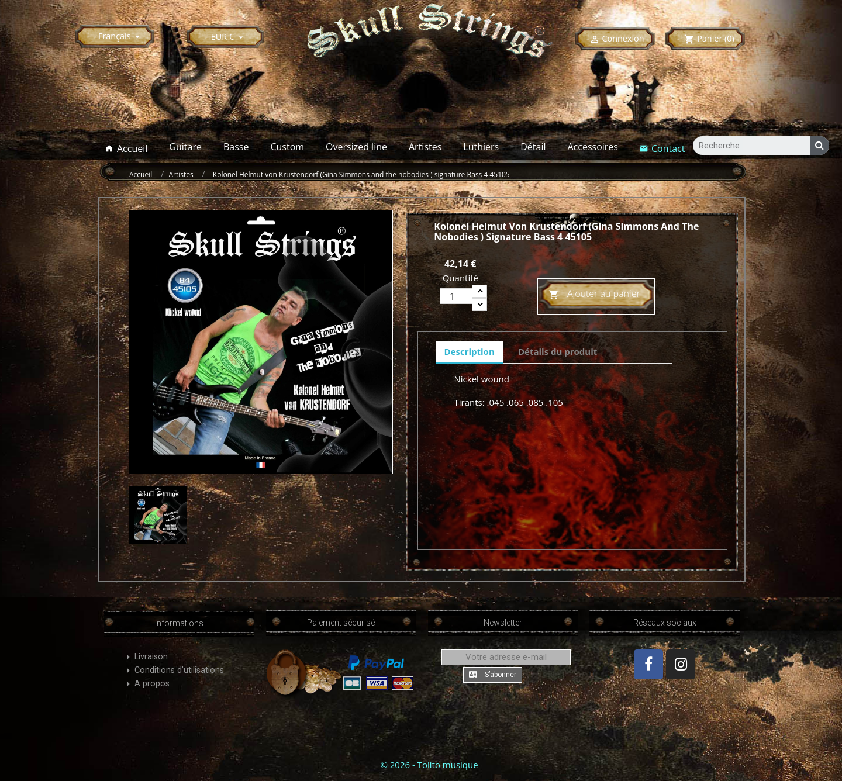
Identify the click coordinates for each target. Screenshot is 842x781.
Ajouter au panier (594, 295)
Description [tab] (469, 351)
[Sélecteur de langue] (120, 36)
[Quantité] (456, 296)
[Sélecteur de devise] (229, 36)
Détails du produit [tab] (557, 351)
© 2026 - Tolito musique (429, 764)
